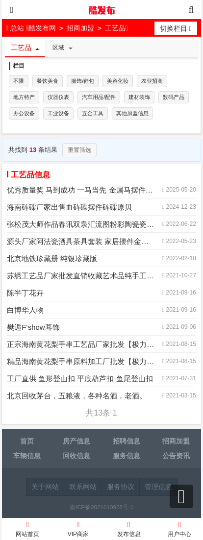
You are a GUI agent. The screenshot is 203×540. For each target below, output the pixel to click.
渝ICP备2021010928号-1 (102, 507)
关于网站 (45, 487)
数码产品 (173, 97)
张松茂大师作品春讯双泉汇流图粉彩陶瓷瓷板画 (80, 224)
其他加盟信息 (132, 113)
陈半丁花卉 (25, 293)
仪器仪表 (58, 97)
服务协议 (120, 487)
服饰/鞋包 (82, 81)
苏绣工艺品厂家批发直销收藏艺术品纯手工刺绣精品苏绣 (80, 275)
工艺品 (115, 28)
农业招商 (152, 81)
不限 (18, 81)
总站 (16, 28)
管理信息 (158, 487)
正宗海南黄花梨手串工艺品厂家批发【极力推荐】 (80, 344)
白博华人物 (25, 310)
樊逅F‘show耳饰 (33, 327)
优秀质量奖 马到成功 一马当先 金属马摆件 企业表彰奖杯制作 (80, 190)
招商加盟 (80, 28)
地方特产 (24, 97)
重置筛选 (79, 150)
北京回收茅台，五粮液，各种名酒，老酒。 (77, 396)
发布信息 (128, 530)
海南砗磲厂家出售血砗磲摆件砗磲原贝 (69, 207)
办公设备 (24, 113)
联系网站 (83, 487)
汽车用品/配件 (99, 97)
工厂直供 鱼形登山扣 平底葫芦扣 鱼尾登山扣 (80, 378)
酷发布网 (101, 10)
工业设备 (58, 113)
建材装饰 (139, 97)
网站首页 (27, 530)
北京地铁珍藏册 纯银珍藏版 (52, 258)
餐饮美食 (47, 81)
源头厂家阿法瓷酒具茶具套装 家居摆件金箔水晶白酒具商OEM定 (80, 241)
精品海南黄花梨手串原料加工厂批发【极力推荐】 (80, 361)
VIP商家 (78, 530)
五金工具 (92, 113)
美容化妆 (117, 81)
